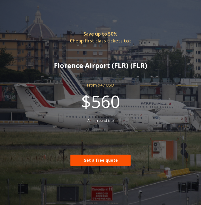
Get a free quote (100, 160)
